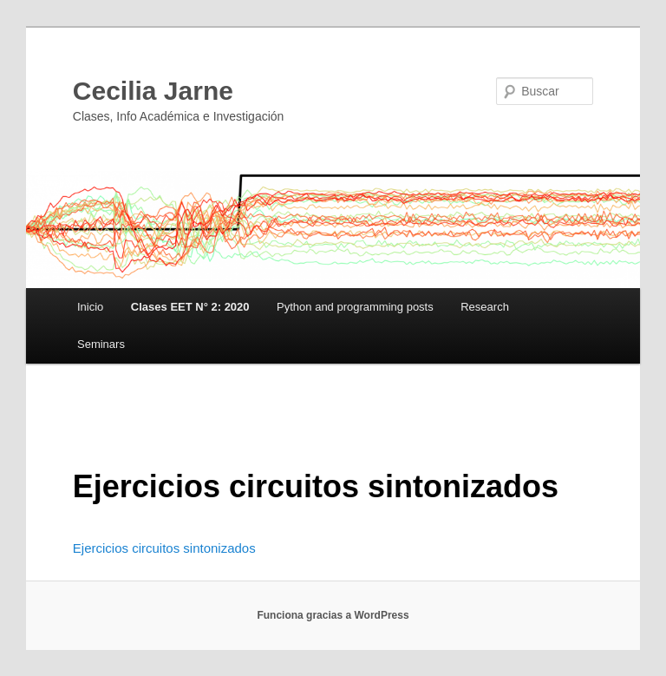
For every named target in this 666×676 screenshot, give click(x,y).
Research (484, 306)
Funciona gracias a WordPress (332, 615)
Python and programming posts (355, 306)
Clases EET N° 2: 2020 (190, 306)
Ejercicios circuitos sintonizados (164, 548)
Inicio (90, 306)
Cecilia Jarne (153, 90)
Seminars (101, 344)
